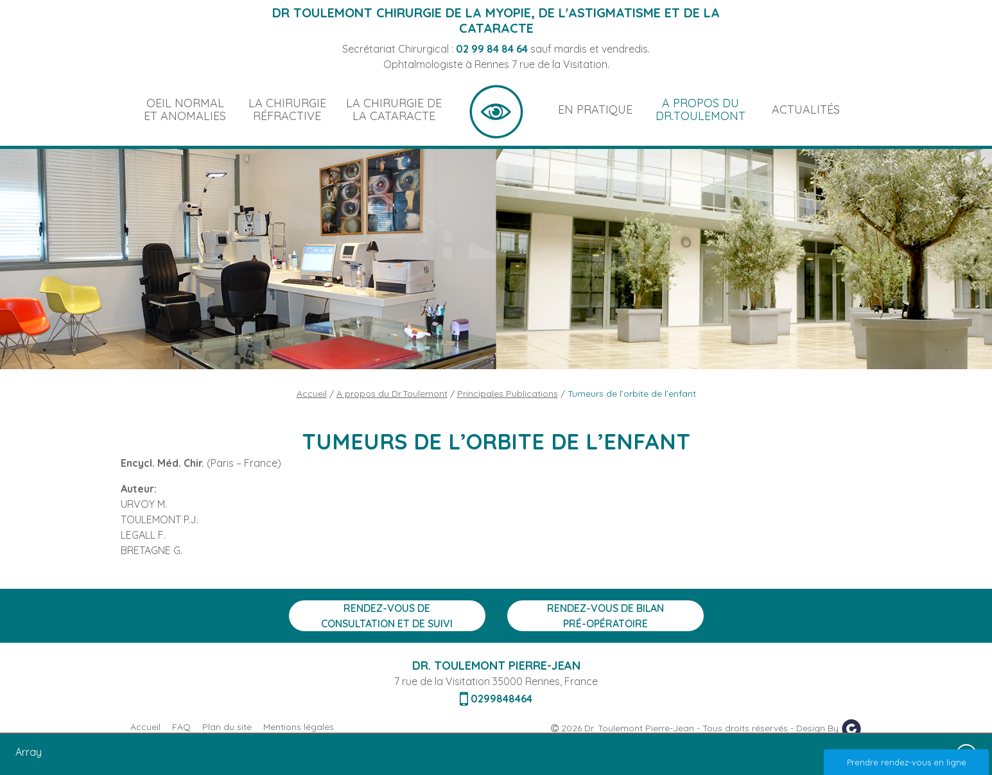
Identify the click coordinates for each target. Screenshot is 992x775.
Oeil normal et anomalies (185, 109)
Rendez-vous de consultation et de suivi (387, 616)
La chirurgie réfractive (287, 109)
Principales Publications (507, 393)
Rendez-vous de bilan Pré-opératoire (605, 616)
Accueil (496, 109)
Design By (829, 728)
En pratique (595, 109)
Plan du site (227, 727)
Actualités (806, 109)
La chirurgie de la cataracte (394, 109)
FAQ (181, 727)
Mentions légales (298, 727)
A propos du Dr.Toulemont (700, 109)
